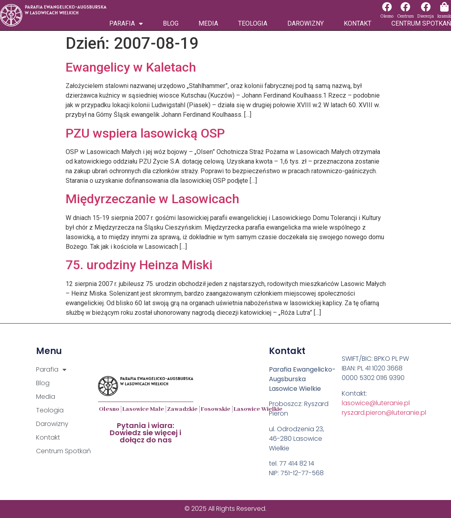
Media (208, 23)
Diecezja (425, 16)
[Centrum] (405, 7)
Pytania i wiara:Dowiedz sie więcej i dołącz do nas (145, 432)
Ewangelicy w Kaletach (131, 67)
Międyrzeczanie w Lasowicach (152, 198)
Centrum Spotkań (421, 23)
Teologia (252, 23)
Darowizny (305, 23)
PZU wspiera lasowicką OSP (145, 133)
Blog (170, 23)
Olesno (386, 16)
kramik (444, 16)
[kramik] (444, 7)
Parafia (126, 24)
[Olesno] (387, 7)
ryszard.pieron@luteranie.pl (384, 412)
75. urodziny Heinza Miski (139, 264)
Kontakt (357, 23)
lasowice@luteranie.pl (376, 403)
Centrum (405, 16)
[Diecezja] (426, 7)
